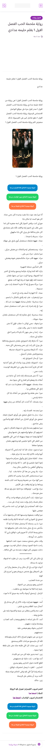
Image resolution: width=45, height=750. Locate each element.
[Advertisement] (22, 52)
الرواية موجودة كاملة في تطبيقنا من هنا (22, 206)
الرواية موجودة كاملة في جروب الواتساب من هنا (22, 197)
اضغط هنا (33, 693)
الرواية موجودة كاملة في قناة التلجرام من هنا (22, 188)
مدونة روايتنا (13, 744)
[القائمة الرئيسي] (41, 5)
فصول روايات (36, 17)
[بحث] (4, 5)
